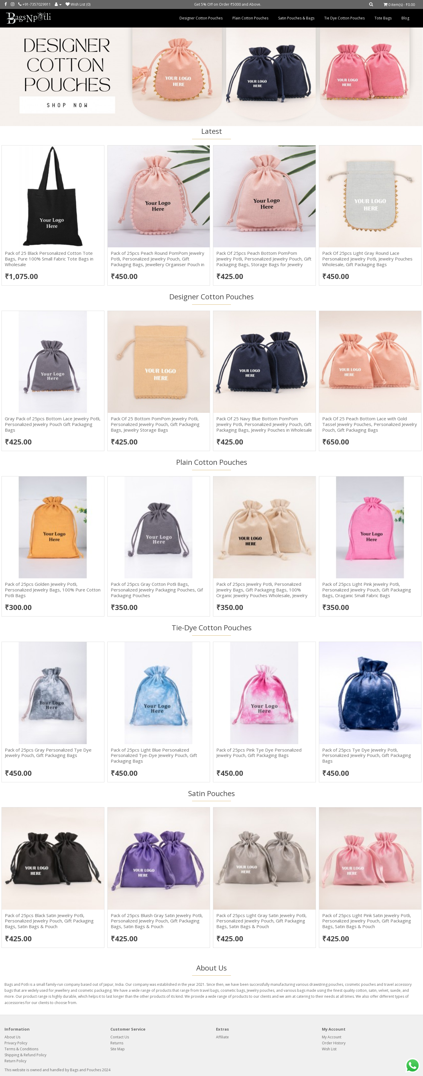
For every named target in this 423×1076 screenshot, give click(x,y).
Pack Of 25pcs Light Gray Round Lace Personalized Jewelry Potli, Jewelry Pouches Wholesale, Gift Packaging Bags (367, 258)
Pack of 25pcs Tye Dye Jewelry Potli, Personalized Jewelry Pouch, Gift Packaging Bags (366, 755)
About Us (12, 1037)
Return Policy (15, 1060)
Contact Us (119, 1037)
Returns (116, 1043)
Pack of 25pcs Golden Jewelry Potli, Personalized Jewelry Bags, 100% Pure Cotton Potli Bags (53, 589)
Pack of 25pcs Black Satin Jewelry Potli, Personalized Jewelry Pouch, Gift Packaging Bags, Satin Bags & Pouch (49, 921)
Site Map (117, 1049)
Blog (405, 18)
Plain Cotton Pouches (250, 18)
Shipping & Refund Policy (25, 1054)
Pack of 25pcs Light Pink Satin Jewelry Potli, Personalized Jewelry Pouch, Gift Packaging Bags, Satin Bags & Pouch (366, 921)
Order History (334, 1043)
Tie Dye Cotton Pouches (344, 18)
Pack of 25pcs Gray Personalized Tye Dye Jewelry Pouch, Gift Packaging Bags (48, 752)
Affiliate (222, 1037)
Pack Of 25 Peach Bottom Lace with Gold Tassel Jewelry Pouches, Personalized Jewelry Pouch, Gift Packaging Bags (369, 424)
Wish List (329, 1049)
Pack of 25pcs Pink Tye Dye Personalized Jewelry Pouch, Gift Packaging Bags (259, 752)
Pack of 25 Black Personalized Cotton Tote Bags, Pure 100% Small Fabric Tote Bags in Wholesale (49, 258)
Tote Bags (383, 18)
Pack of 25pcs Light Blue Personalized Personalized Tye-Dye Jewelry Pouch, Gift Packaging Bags (154, 755)
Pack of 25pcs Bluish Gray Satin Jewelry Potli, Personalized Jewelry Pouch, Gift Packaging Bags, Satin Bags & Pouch (157, 921)
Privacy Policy (15, 1043)
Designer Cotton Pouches (201, 18)
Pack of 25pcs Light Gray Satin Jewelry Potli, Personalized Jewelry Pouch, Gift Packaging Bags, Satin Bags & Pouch (261, 921)
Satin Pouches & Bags (296, 18)
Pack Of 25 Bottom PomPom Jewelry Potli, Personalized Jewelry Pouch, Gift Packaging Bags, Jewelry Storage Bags (155, 424)
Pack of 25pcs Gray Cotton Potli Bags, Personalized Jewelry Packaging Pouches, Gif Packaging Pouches (157, 589)
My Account (331, 1037)
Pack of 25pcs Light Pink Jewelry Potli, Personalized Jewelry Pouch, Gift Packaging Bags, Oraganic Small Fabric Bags (366, 589)
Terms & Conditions (21, 1049)
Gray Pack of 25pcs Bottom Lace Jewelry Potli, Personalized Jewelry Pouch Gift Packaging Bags (53, 424)
